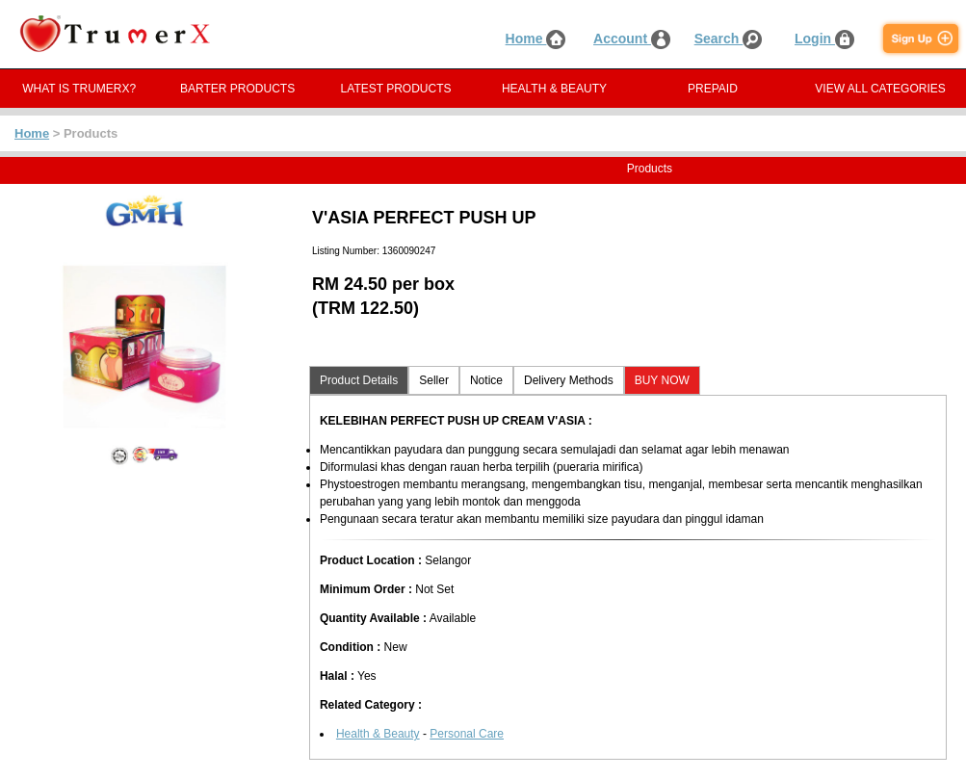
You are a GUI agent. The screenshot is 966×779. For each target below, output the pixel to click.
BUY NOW (662, 380)
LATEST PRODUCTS (396, 88)
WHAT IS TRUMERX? (79, 88)
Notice (486, 380)
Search (728, 38)
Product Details (359, 380)
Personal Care (467, 733)
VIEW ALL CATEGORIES (880, 88)
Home (536, 38)
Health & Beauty (378, 733)
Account (631, 38)
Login (824, 38)
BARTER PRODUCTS (237, 88)
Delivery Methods (569, 380)
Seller (434, 380)
